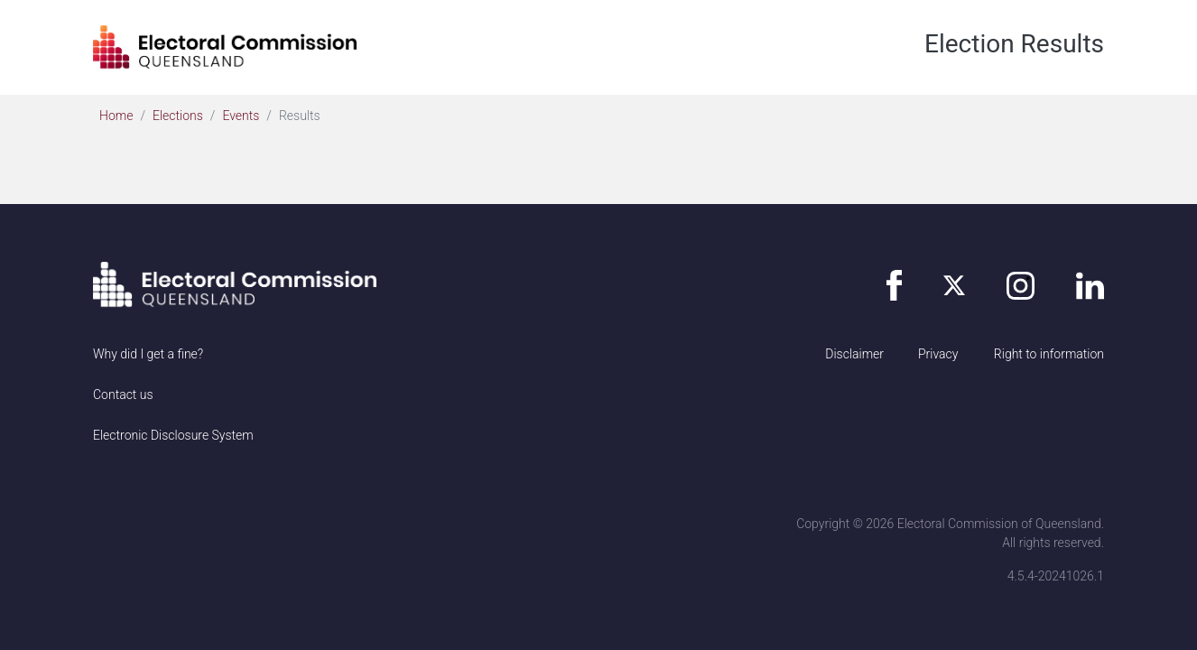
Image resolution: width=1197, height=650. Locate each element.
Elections (178, 115)
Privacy (938, 354)
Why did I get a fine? (148, 354)
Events (240, 115)
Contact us (123, 394)
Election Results (1014, 44)
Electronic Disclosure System (173, 435)
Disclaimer (854, 354)
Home (116, 115)
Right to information (1049, 354)
